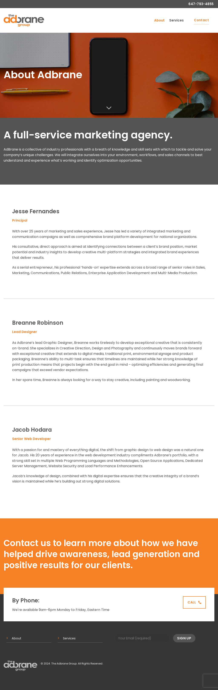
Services (176, 20)
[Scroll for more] (109, 108)
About (159, 20)
